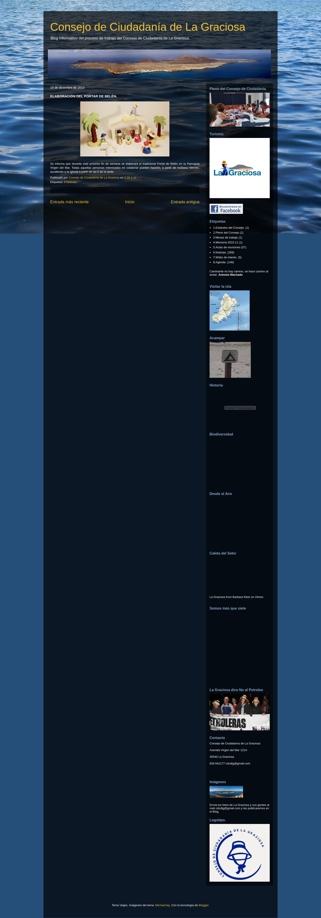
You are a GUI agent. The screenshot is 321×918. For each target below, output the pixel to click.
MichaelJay (162, 905)
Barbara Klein (241, 597)
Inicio (129, 202)
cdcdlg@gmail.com (238, 763)
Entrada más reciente (69, 202)
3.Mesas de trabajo (225, 237)
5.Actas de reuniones (226, 247)
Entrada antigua (185, 202)
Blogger (203, 905)
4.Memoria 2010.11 (225, 242)
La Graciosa (217, 597)
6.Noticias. (70, 182)
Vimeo (259, 597)
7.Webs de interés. (225, 257)
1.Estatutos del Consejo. (229, 227)
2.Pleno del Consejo (226, 232)
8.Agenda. (219, 262)
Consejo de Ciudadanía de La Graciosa (147, 27)
